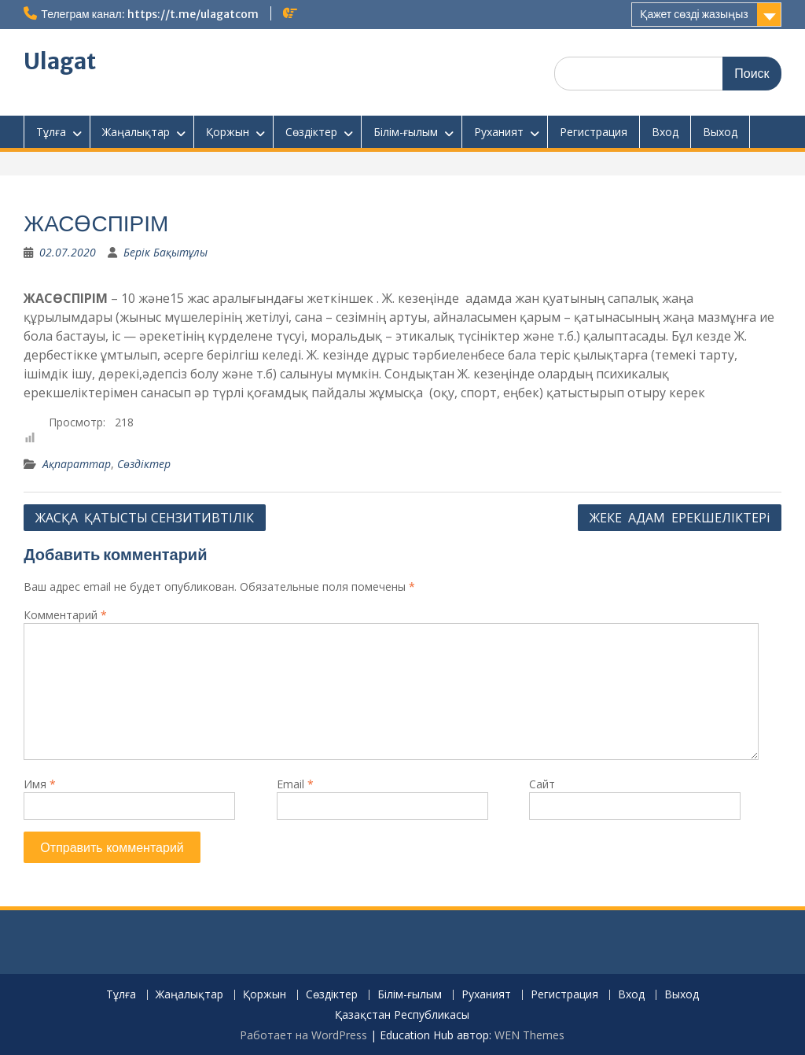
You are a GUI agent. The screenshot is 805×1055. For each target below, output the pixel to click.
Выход (720, 131)
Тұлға (51, 131)
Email (295, 783)
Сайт (542, 783)
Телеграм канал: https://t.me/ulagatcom (149, 14)
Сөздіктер (311, 131)
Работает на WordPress (303, 1034)
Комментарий (65, 614)
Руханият (499, 131)
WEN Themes (529, 1034)
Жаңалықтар (136, 131)
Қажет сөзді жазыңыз (694, 14)
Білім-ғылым (405, 131)
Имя (40, 783)
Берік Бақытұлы (165, 252)
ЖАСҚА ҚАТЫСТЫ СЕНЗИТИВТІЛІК (144, 517)
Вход (665, 131)
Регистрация (593, 131)
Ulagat (60, 61)
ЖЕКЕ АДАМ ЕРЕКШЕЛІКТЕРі (680, 517)
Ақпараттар (76, 463)
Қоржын (227, 131)
